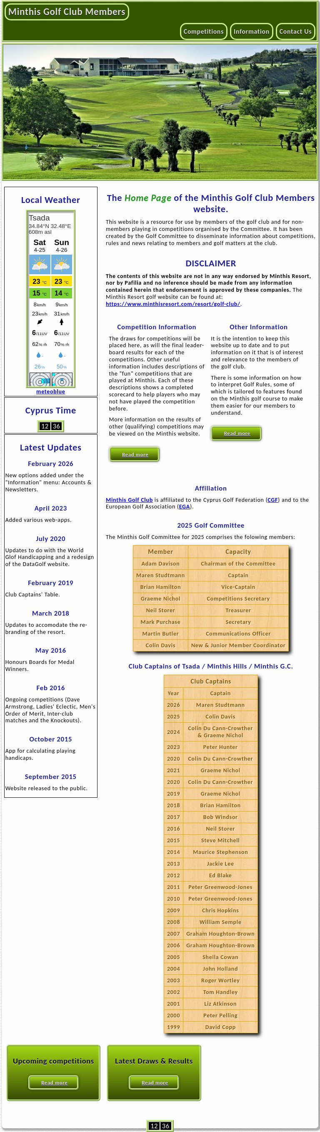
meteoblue (50, 391)
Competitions (204, 31)
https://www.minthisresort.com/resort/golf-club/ (173, 304)
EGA (184, 506)
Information (252, 31)
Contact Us (296, 31)
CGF (273, 499)
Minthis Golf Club (129, 499)
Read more (135, 454)
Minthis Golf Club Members (66, 12)
